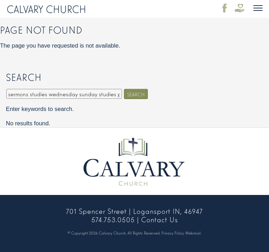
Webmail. (193, 233)
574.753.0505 (113, 219)
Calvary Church (46, 8)
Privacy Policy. (172, 233)
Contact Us (159, 219)
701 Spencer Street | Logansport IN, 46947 (134, 210)
